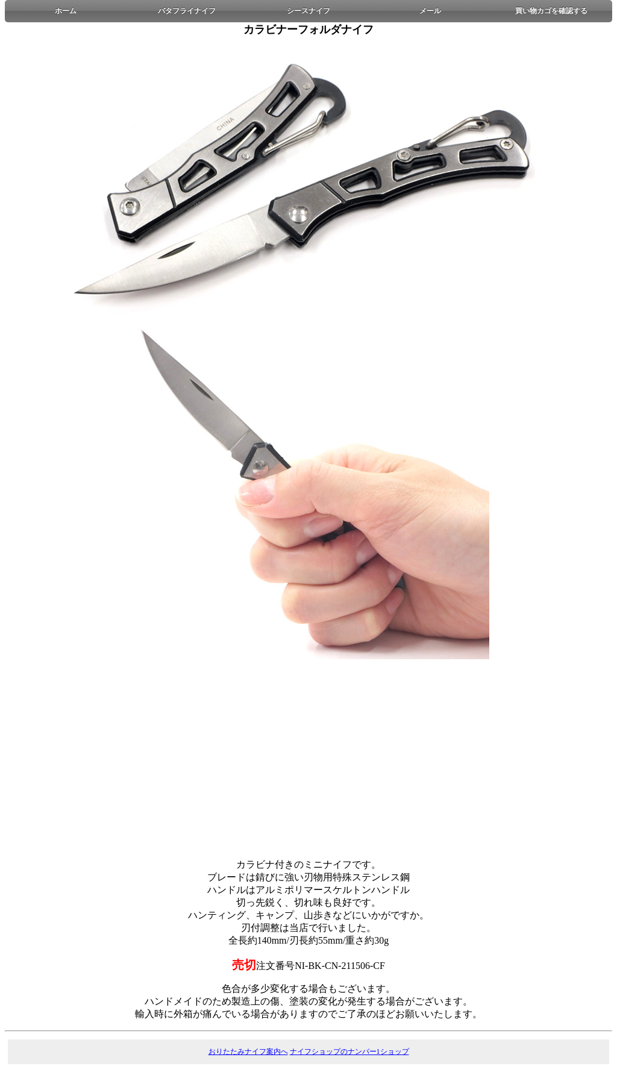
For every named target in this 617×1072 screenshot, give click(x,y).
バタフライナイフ (187, 11)
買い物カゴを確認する (551, 11)
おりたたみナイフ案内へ (248, 1051)
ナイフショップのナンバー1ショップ (349, 1051)
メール (430, 11)
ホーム (66, 11)
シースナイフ (308, 11)
